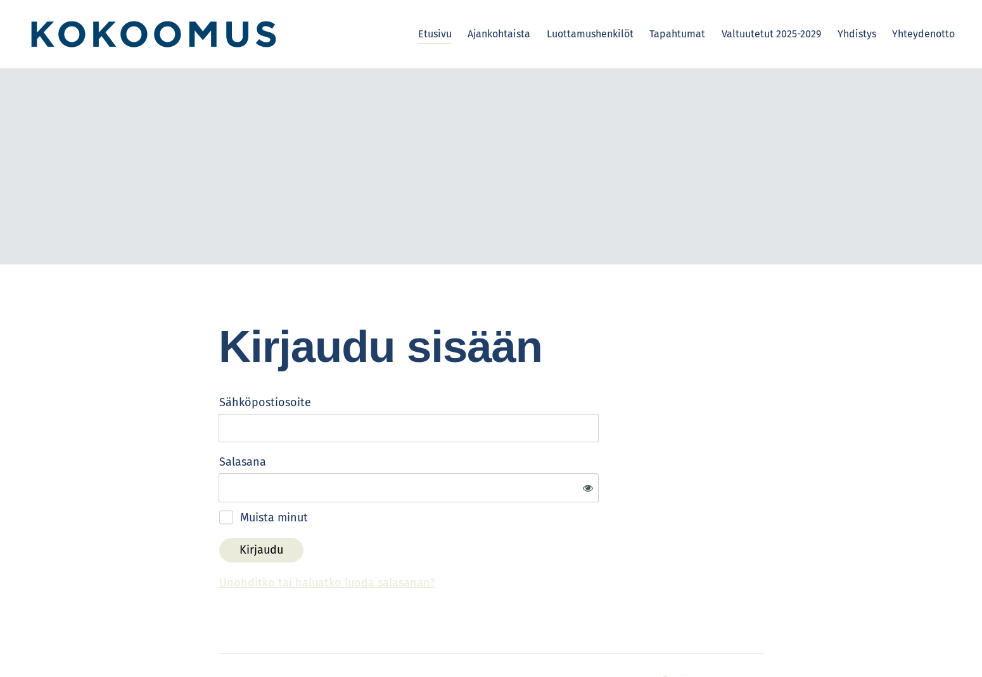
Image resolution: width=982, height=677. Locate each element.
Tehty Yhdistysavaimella (721, 641)
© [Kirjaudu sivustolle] (224, 641)
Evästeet (627, 641)
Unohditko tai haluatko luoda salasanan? (463, 542)
